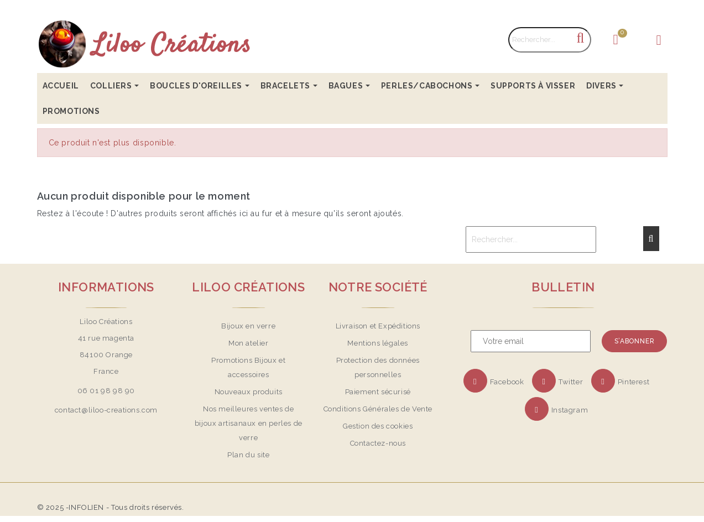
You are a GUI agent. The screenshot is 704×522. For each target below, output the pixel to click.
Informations (106, 287)
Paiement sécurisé (378, 392)
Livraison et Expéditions (378, 326)
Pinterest (633, 382)
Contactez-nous (378, 443)
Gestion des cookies (378, 426)
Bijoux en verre (248, 326)
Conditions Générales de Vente (378, 409)
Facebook (507, 382)
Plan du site (248, 455)
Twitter (571, 382)
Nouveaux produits (249, 392)
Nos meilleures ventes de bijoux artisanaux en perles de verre (249, 423)
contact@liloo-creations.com (106, 410)
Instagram (569, 410)
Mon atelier (248, 343)
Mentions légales (377, 343)
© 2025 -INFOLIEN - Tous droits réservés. (110, 507)
